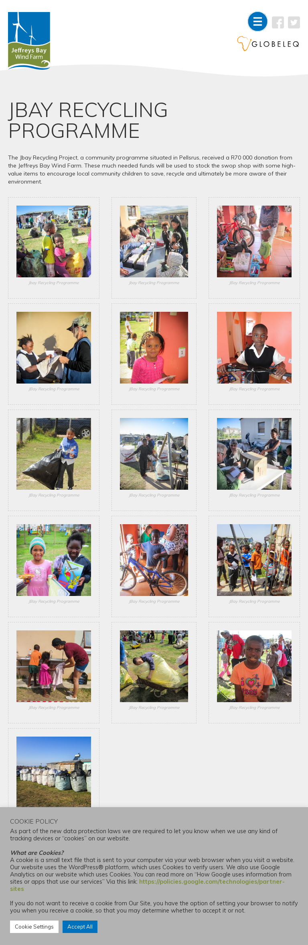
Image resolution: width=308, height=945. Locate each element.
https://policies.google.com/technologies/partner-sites (147, 885)
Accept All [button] (80, 926)
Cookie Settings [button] (34, 926)
